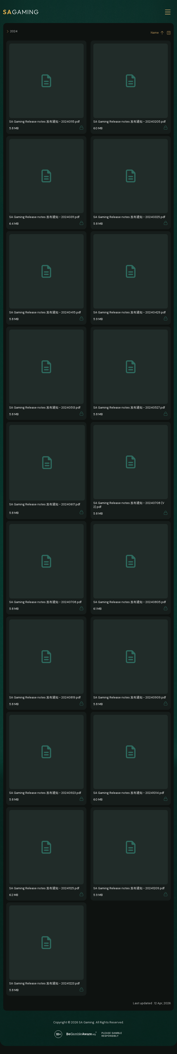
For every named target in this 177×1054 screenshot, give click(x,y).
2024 (14, 31)
